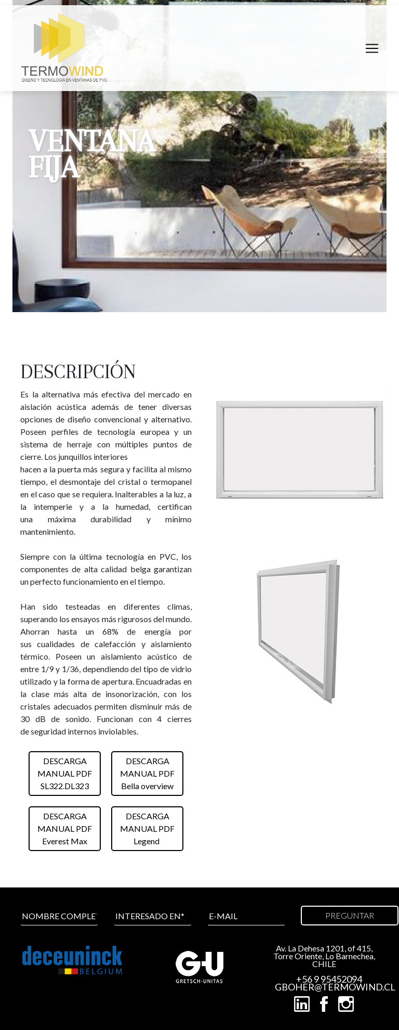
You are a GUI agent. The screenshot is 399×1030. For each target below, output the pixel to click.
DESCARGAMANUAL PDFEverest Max (64, 828)
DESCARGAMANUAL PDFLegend (147, 828)
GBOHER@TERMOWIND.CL (329, 987)
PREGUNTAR (349, 915)
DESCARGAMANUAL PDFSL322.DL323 (64, 773)
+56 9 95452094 (329, 979)
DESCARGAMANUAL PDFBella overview (147, 773)
